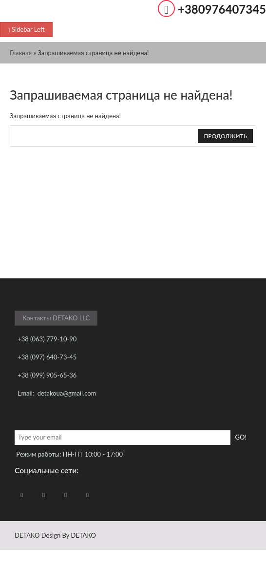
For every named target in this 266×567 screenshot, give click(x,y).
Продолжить (225, 136)
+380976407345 (222, 9)
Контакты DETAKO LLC (56, 318)
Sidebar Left (26, 29)
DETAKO (83, 535)
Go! (241, 437)
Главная (21, 53)
